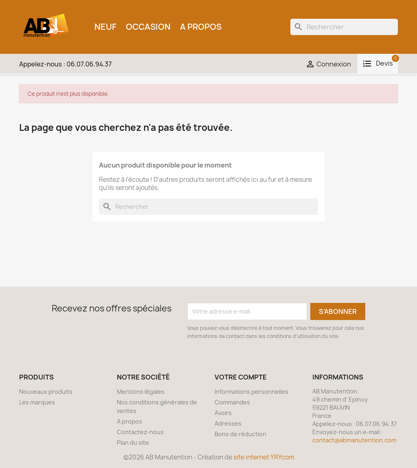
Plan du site (133, 442)
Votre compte (241, 377)
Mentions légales (141, 391)
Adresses (228, 423)
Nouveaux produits (45, 391)
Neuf (105, 26)
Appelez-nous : (65, 64)
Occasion (148, 26)
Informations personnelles (251, 391)
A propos (201, 26)
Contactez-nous (140, 432)
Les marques (37, 402)
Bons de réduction (240, 434)
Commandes (232, 402)
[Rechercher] (344, 27)
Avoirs (223, 413)
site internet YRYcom (263, 457)
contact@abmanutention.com (354, 440)
